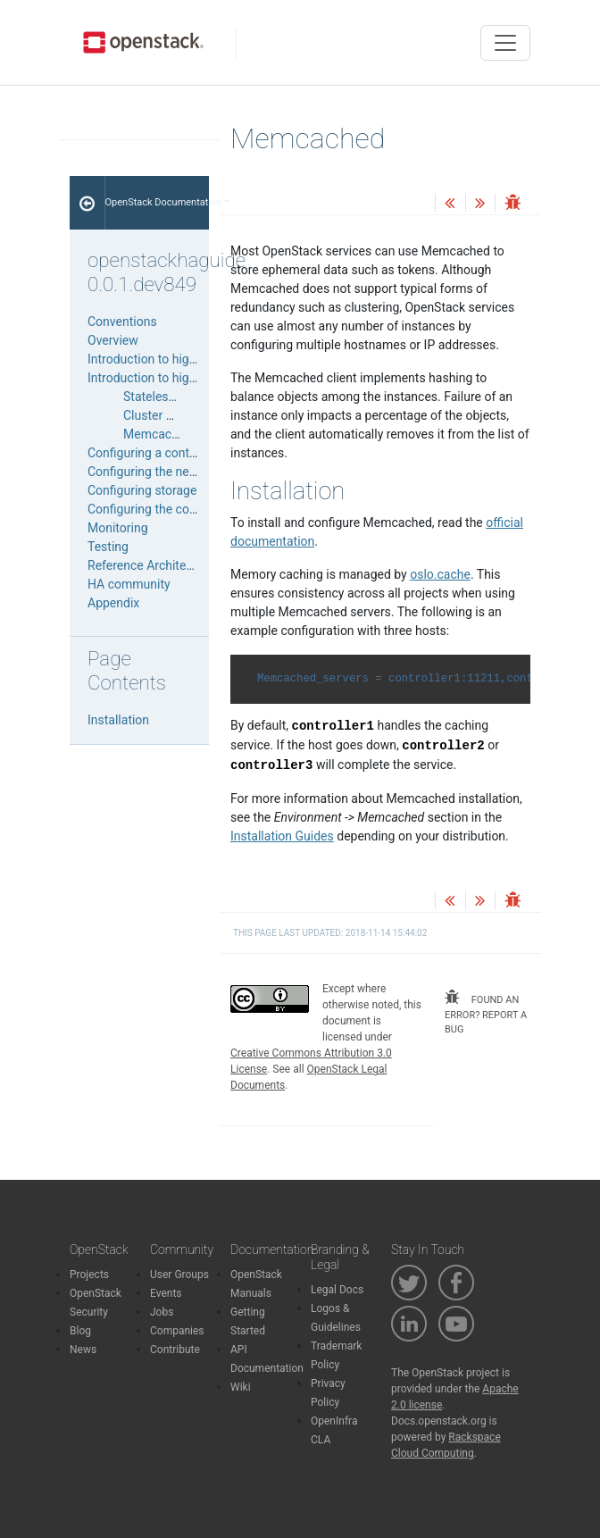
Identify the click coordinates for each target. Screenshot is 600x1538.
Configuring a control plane (163, 453)
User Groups (179, 1274)
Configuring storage (142, 490)
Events (166, 1293)
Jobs (161, 1312)
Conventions (122, 321)
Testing (108, 546)
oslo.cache (440, 574)
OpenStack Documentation (157, 202)
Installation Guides (282, 836)
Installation (118, 720)
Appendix (113, 603)
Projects (89, 1274)
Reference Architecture (151, 565)
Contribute (175, 1349)
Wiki (240, 1387)
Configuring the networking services (187, 471)
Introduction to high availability (172, 359)
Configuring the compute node (171, 509)
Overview (113, 340)
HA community (129, 584)
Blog (80, 1331)
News (83, 1349)
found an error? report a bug (486, 1012)
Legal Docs (337, 1289)
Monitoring (118, 528)
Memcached (157, 434)
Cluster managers (172, 415)
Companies (177, 1331)
